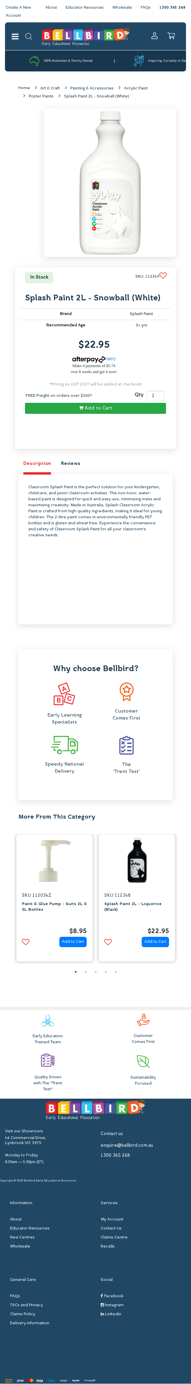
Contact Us (111, 1229)
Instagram (112, 1306)
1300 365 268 (172, 8)
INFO (94, 360)
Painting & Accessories (92, 89)
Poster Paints (41, 97)
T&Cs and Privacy (26, 1306)
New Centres (22, 1238)
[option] (54, 900)
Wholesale (122, 8)
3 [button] (95, 972)
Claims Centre (114, 1238)
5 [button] (115, 972)
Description (37, 464)
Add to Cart (95, 408)
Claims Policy (22, 1315)
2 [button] (85, 972)
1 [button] (75, 972)
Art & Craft (50, 89)
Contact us (112, 1134)
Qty (139, 395)
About (49, 8)
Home (24, 88)
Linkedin (111, 1315)
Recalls (108, 1247)
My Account (112, 1220)
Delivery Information (29, 1324)
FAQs (146, 8)
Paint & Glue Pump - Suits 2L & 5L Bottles (54, 907)
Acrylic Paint (136, 89)
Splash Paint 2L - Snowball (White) (96, 97)
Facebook (112, 1297)
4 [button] (105, 972)
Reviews (70, 464)
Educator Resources (83, 8)
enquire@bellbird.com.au (127, 1146)
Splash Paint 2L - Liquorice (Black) (133, 907)
